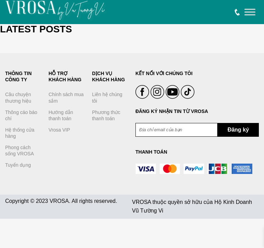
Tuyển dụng (18, 165)
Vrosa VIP (59, 130)
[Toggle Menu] (249, 12)
